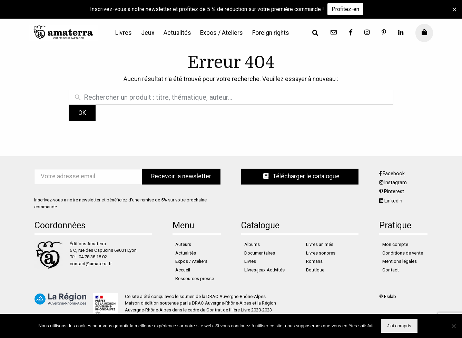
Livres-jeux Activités (264, 269)
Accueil (182, 269)
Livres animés (319, 244)
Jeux (148, 33)
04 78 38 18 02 (93, 256)
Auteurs (183, 244)
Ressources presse (194, 278)
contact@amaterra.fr (91, 263)
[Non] (453, 325)
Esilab (390, 296)
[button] (454, 9)
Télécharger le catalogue (301, 176)
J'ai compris (399, 325)
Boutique (315, 269)
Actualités (177, 33)
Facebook (394, 173)
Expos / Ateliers (221, 33)
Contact (390, 269)
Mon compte (395, 244)
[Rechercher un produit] (237, 97)
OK (82, 112)
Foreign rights (270, 33)
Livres (123, 33)
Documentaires (259, 253)
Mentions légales (399, 261)
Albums (252, 244)
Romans (314, 261)
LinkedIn (393, 200)
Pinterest (394, 191)
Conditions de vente (402, 253)
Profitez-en (345, 9)
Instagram (395, 182)
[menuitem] (123, 33)
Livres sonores (320, 253)
